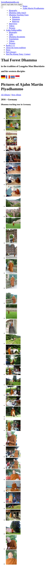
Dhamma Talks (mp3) (17, 13)
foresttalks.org (10, 2)
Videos (11, 26)
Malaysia (15, 21)
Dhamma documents (17, 37)
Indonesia (16, 17)
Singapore (16, 19)
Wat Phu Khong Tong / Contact (18, 54)
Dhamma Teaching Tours (19, 15)
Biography (13, 10)
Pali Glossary (11, 52)
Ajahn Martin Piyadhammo (33, 8)
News (8, 50)
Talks (11, 34)
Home (25, 6)
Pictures (12, 28)
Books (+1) (10, 45)
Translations (14, 39)
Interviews (13, 24)
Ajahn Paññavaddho (14, 30)
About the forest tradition (16, 48)
